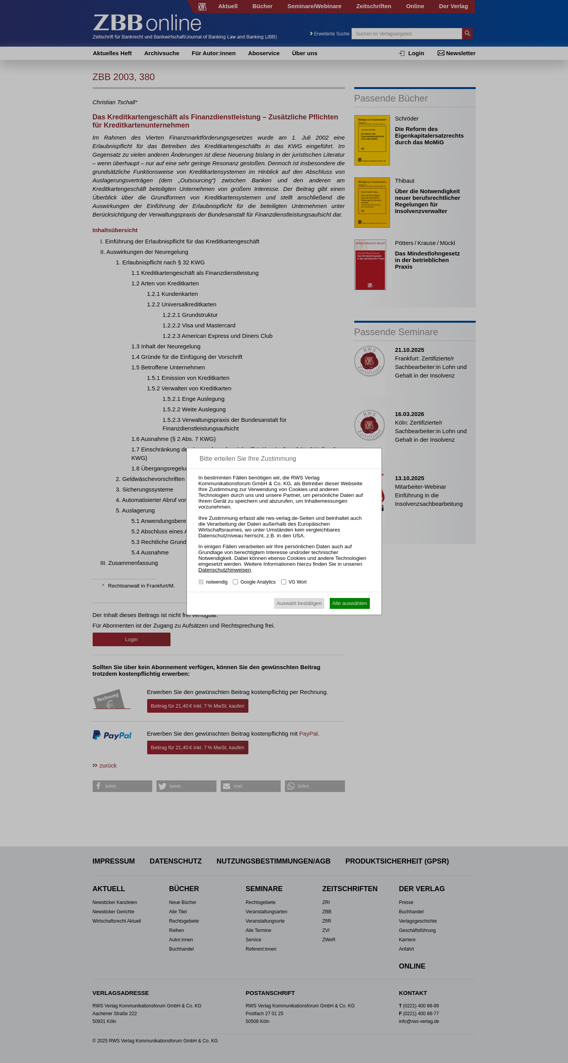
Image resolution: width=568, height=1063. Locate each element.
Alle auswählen (349, 603)
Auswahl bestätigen (299, 603)
